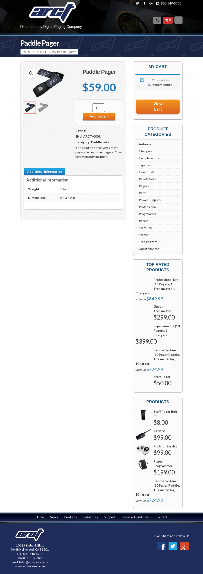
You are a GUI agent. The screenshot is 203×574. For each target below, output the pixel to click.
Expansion (146, 165)
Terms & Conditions (136, 517)
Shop (31, 52)
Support (109, 517)
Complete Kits (149, 158)
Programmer (147, 214)
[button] (31, 73)
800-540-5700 (171, 3)
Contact (161, 517)
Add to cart (99, 116)
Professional (147, 207)
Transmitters (148, 242)
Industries (90, 517)
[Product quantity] (98, 107)
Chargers (145, 151)
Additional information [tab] (44, 171)
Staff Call (145, 228)
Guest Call (146, 172)
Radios (143, 221)
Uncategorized (149, 249)
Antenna (145, 144)
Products (70, 517)
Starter (144, 235)
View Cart (157, 106)
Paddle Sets (46, 52)
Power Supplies (150, 200)
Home (40, 517)
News (54, 517)
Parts (143, 193)
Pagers (144, 186)
